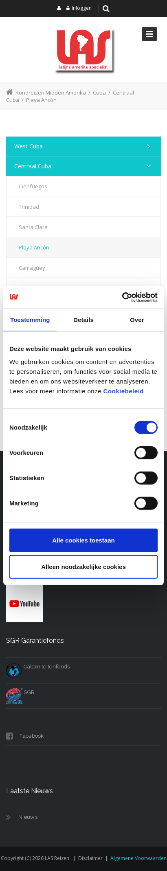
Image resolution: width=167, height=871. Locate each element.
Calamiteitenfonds (38, 667)
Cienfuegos (33, 186)
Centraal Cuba (32, 166)
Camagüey (32, 267)
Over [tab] (137, 319)
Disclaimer (90, 858)
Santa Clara (33, 227)
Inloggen (82, 7)
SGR (20, 692)
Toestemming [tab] (30, 319)
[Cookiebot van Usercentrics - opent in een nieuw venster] (122, 297)
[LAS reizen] (83, 49)
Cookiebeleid (123, 390)
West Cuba (28, 146)
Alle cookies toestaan (83, 539)
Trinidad (29, 206)
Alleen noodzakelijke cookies (83, 566)
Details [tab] (83, 319)
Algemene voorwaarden (138, 858)
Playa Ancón (34, 247)
